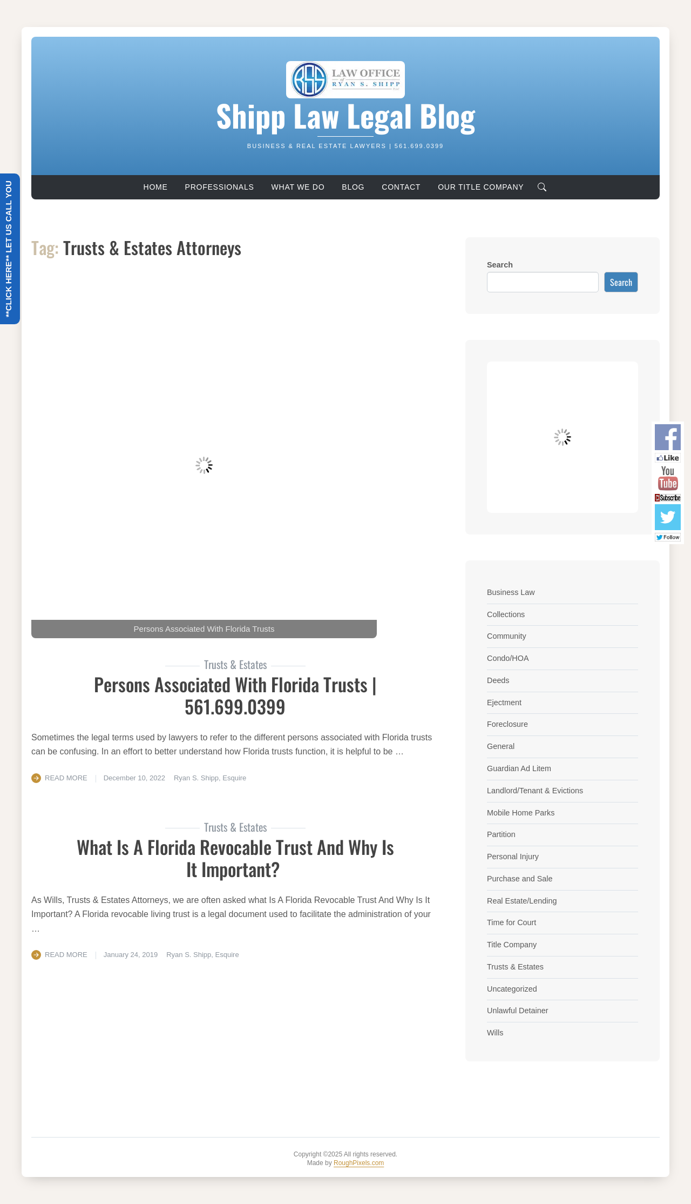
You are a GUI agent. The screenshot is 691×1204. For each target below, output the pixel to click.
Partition (501, 834)
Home (156, 187)
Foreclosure (507, 724)
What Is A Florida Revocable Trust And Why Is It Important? (235, 857)
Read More (66, 778)
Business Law (511, 592)
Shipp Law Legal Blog (345, 114)
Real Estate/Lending (522, 901)
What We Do (298, 187)
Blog (353, 187)
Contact (401, 187)
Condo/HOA (508, 658)
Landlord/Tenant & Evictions (535, 790)
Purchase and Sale (520, 878)
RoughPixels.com (359, 1163)
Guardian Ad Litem (519, 768)
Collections (506, 614)
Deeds (498, 680)
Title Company (512, 944)
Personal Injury (513, 856)
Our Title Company (481, 187)
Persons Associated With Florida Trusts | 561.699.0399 (235, 695)
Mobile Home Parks (521, 812)
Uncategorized (512, 989)
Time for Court (511, 922)
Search (500, 264)
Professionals (219, 187)
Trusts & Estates (515, 966)
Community (506, 636)
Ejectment (504, 702)
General (500, 746)
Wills (495, 1032)
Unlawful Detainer (517, 1010)
